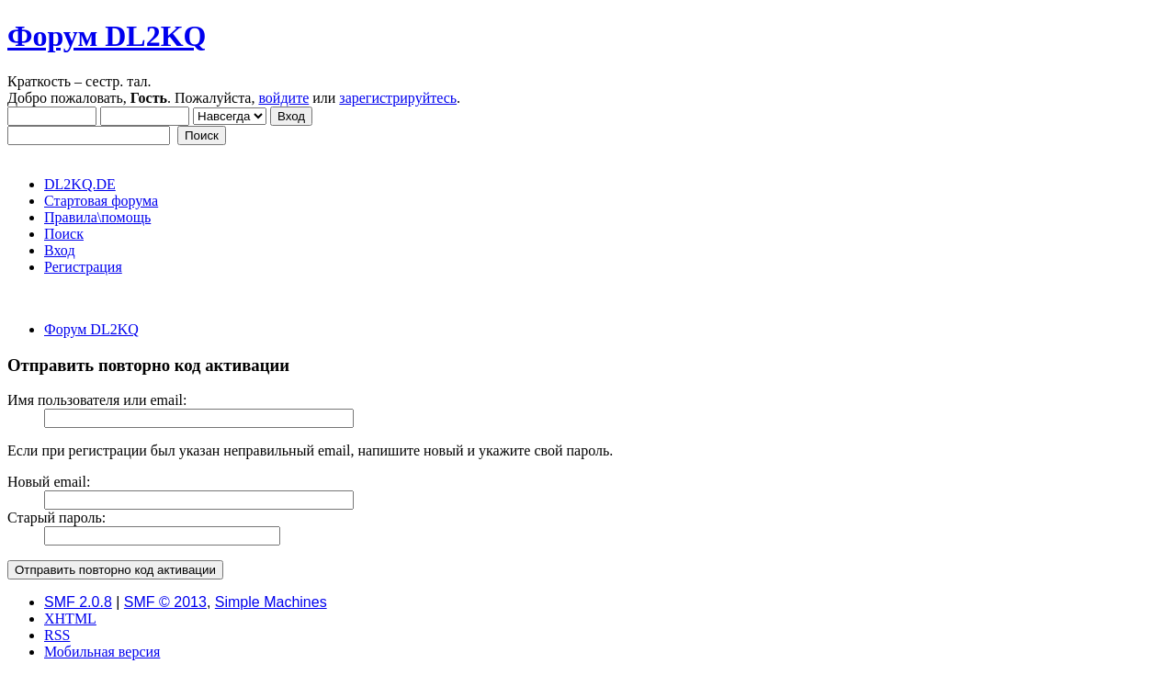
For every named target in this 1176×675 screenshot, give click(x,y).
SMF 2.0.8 (78, 602)
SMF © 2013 (165, 602)
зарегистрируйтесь (398, 98)
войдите (283, 98)
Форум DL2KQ (106, 35)
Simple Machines (271, 602)
